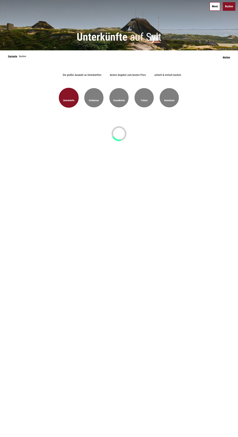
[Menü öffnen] (215, 6)
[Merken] (226, 56)
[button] (69, 98)
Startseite (12, 56)
